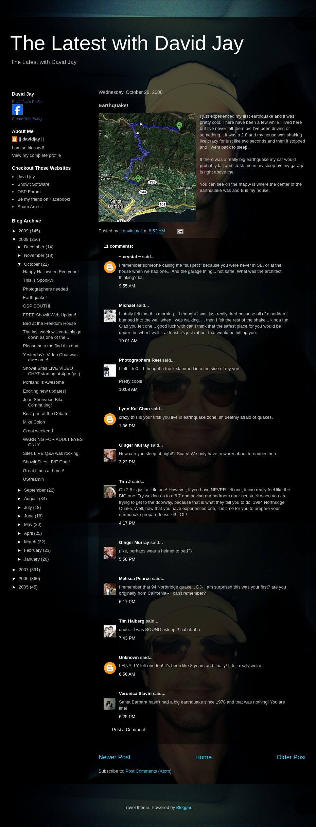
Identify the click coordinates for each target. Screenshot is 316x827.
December (35, 246)
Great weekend (38, 430)
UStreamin (33, 479)
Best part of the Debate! (46, 413)
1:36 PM (127, 425)
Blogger (183, 807)
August (31, 498)
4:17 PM (127, 523)
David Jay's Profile (27, 102)
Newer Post (114, 757)
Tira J (124, 481)
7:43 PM (127, 638)
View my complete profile (36, 155)
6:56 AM (127, 674)
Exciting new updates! (44, 391)
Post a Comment (128, 729)
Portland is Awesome (43, 382)
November (35, 255)
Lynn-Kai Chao (134, 408)
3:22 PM (127, 461)
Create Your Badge (27, 119)
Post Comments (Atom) (149, 771)
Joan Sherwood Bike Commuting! (43, 402)
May (29, 524)
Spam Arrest (29, 206)
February (33, 550)
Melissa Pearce (135, 578)
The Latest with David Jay (127, 43)
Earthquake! (35, 297)
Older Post (291, 757)
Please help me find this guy (50, 345)
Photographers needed (45, 289)
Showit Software (33, 184)
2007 (24, 569)
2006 (24, 578)
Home (203, 757)
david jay (26, 176)
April (29, 533)
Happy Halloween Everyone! (50, 271)
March (31, 541)
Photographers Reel (140, 360)
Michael (127, 305)
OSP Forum (28, 191)
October (32, 264)
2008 (24, 239)
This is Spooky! (38, 280)
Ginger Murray (134, 445)
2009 (24, 230)
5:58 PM (127, 559)
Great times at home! (43, 470)
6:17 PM (127, 601)
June (29, 515)
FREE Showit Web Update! (49, 314)
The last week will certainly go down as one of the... (52, 334)
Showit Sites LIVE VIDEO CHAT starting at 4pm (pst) (51, 371)
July (28, 507)
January (32, 559)
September (35, 490)
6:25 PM (127, 716)
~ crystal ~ (130, 256)
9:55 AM (127, 285)
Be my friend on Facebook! (43, 199)
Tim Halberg (131, 621)
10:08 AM (128, 389)
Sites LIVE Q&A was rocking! (51, 453)
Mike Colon (34, 422)
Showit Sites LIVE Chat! (46, 461)
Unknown (129, 657)
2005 (24, 587)
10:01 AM (128, 340)
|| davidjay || (31, 139)
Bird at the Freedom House (49, 323)
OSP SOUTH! (36, 306)
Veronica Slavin (135, 693)
